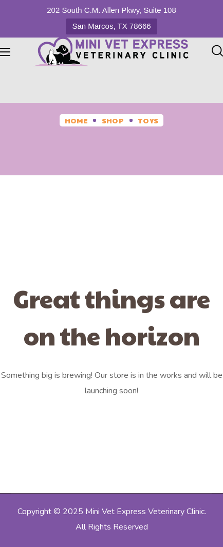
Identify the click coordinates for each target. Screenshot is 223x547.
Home (76, 120)
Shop (113, 120)
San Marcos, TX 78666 (111, 26)
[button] (217, 51)
